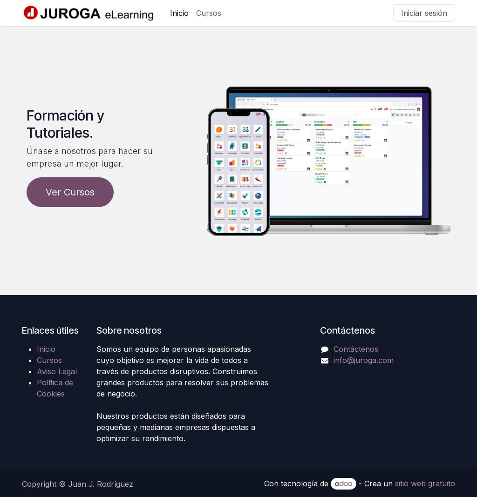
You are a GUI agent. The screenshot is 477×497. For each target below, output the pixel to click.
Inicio (46, 349)
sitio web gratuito (425, 483)
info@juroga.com (364, 360)
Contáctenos (356, 349)
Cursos (49, 360)
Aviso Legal (57, 371)
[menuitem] (179, 13)
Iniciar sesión (424, 13)
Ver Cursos (70, 192)
